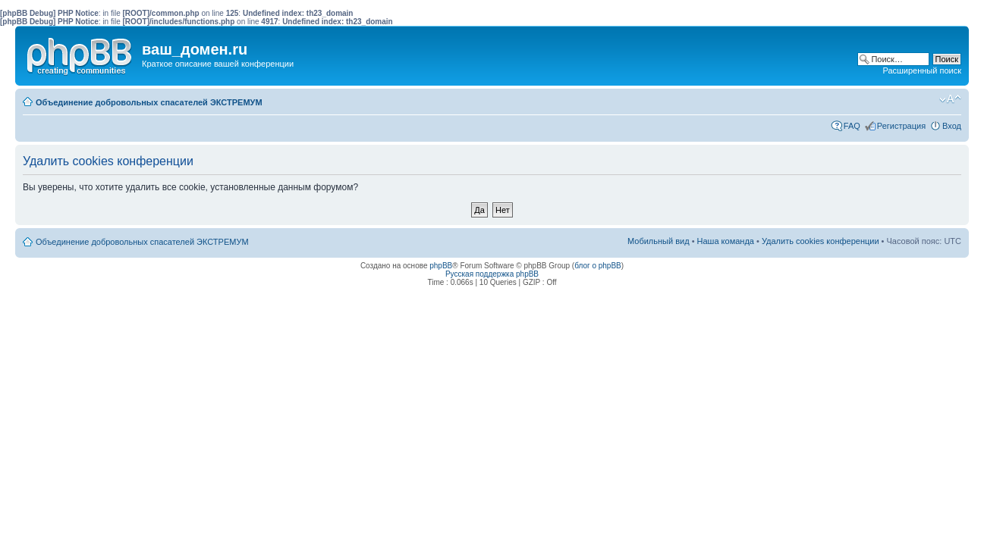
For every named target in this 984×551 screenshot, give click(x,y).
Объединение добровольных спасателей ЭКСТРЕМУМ (149, 102)
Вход (951, 125)
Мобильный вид (927, 99)
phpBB (440, 265)
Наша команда (725, 241)
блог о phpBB (597, 265)
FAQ (852, 125)
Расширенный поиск (921, 70)
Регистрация (901, 125)
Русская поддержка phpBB (492, 274)
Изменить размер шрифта (950, 99)
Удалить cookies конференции (820, 241)
